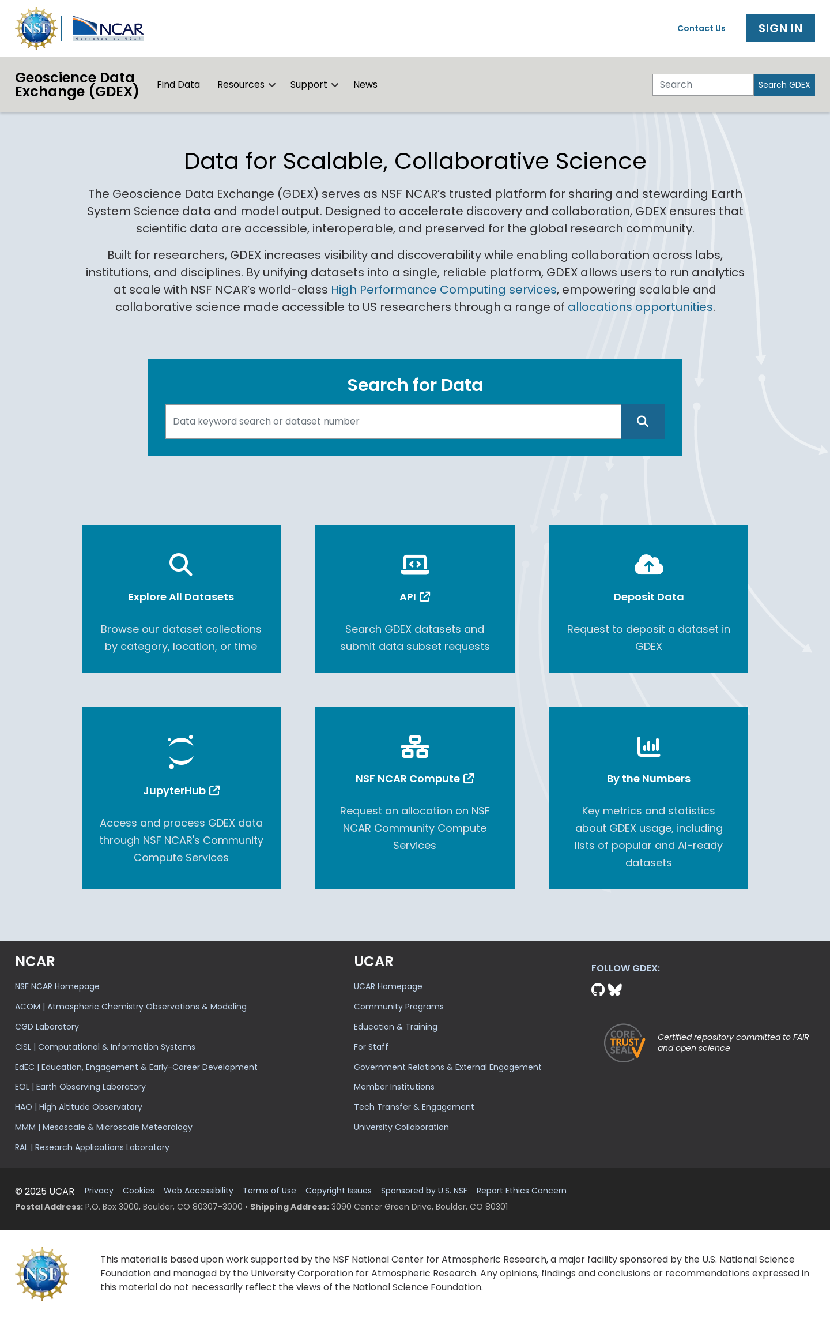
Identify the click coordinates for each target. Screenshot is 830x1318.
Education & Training (395, 1026)
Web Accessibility (198, 1190)
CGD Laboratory (47, 1026)
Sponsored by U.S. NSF (424, 1190)
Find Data (178, 84)
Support (308, 84)
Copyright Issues (338, 1190)
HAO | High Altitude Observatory (78, 1107)
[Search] (703, 85)
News (365, 84)
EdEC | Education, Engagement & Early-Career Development (136, 1067)
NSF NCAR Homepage (57, 986)
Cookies (138, 1190)
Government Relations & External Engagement (448, 1067)
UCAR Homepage (388, 986)
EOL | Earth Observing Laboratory (80, 1086)
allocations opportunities (640, 307)
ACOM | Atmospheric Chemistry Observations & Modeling (131, 1006)
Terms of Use (269, 1190)
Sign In (781, 28)
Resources (241, 84)
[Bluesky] (615, 990)
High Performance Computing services (444, 289)
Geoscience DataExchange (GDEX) (77, 84)
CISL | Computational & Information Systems (105, 1047)
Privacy (99, 1190)
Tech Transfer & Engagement (414, 1107)
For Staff (371, 1047)
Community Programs (399, 1006)
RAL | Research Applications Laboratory (92, 1147)
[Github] (599, 990)
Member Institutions (394, 1086)
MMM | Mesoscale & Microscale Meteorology (104, 1127)
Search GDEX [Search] (784, 85)
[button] (272, 85)
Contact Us (701, 28)
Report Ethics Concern (522, 1190)
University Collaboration (401, 1127)
